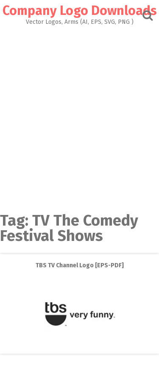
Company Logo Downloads (80, 10)
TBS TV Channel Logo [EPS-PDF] (80, 265)
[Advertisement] (79, 116)
